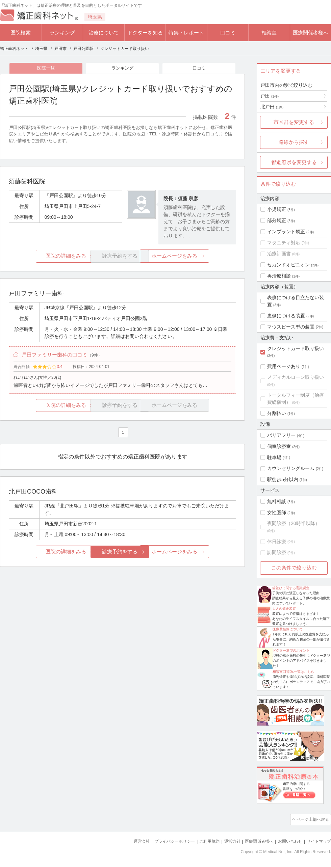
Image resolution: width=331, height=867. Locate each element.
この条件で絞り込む (294, 568)
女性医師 (276, 512)
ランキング (62, 32)
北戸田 (271, 106)
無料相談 (276, 501)
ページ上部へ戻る (312, 819)
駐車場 (274, 457)
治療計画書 (279, 253)
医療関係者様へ (310, 32)
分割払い (276, 413)
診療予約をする (122, 554)
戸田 (269, 96)
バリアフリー (281, 435)
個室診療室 (279, 446)
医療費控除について (288, 629)
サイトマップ (318, 840)
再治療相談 (279, 276)
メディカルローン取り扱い (295, 377)
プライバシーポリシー (163, 840)
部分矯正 (276, 220)
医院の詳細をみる (46, 257)
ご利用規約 (201, 840)
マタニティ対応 (283, 242)
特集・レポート (186, 32)
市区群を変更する (294, 122)
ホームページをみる (198, 257)
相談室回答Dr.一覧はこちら (293, 672)
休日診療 (276, 541)
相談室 (269, 32)
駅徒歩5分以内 (282, 479)
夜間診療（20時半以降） (293, 523)
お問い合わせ (287, 840)
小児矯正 (276, 209)
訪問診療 (276, 552)
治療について (103, 32)
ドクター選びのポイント (291, 650)
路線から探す (294, 142)
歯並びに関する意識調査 (290, 588)
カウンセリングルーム (290, 468)
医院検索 (20, 32)
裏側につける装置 (286, 315)
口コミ (227, 32)
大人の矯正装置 (284, 608)
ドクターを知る (145, 32)
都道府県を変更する (294, 162)
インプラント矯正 (286, 231)
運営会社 (128, 840)
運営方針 (225, 840)
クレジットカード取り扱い (295, 348)
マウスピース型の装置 (290, 327)
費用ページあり (283, 366)
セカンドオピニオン (288, 264)
